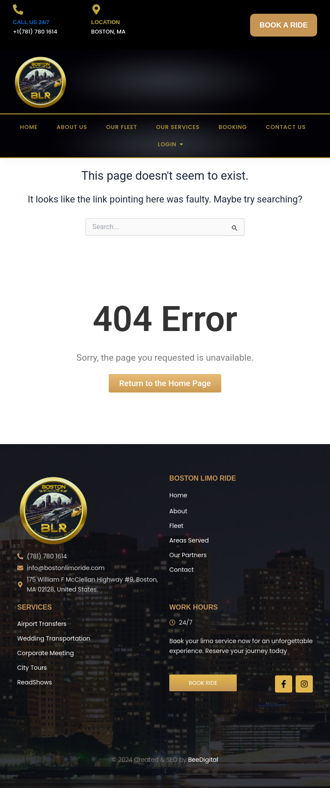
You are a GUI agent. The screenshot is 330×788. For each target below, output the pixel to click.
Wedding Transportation (53, 638)
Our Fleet (121, 127)
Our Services (178, 127)
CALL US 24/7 (31, 22)
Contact (181, 569)
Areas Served (189, 540)
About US (72, 127)
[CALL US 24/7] (18, 10)
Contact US (286, 127)
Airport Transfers (42, 623)
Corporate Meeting (45, 653)
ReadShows (34, 682)
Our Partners (188, 555)
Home (29, 127)
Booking (233, 127)
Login (169, 144)
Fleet (176, 525)
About (178, 511)
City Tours (32, 667)
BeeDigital (203, 759)
